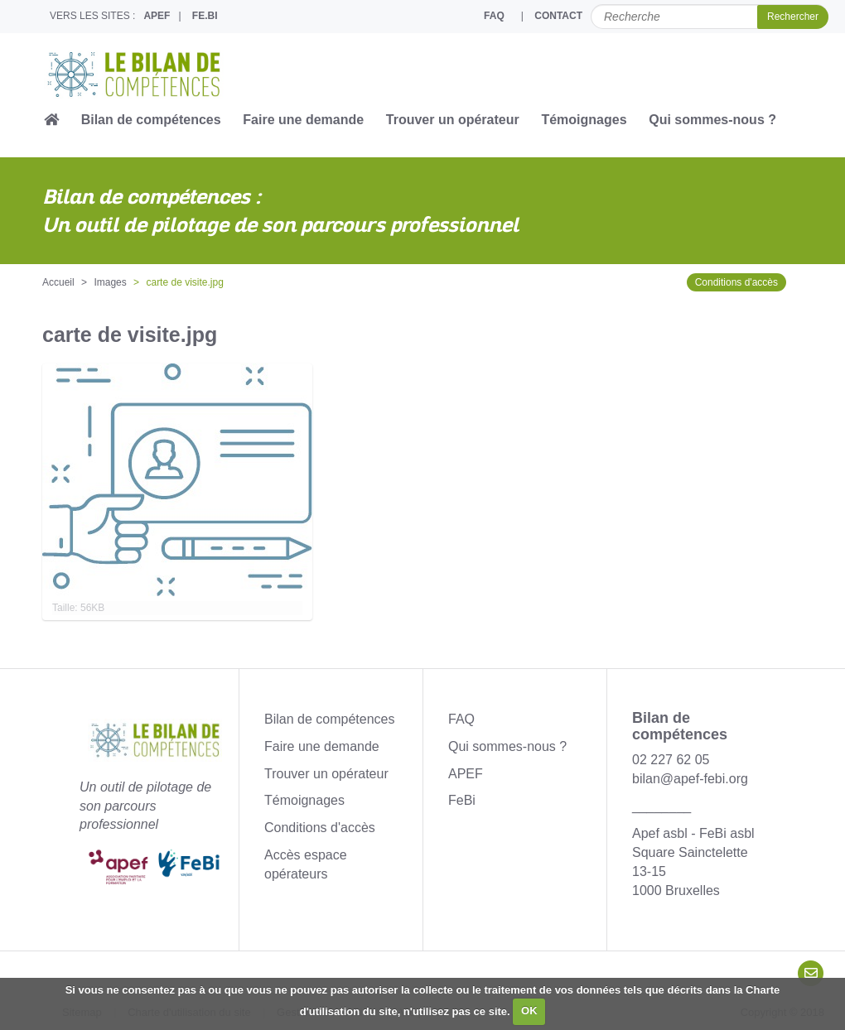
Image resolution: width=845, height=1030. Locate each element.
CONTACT (558, 16)
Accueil (58, 282)
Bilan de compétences (151, 120)
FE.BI (205, 16)
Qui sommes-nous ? (712, 120)
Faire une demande (303, 120)
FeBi (462, 800)
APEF (156, 16)
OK (529, 1010)
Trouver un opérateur (452, 120)
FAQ (494, 16)
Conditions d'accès (736, 282)
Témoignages (583, 120)
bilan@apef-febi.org (690, 779)
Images (110, 282)
